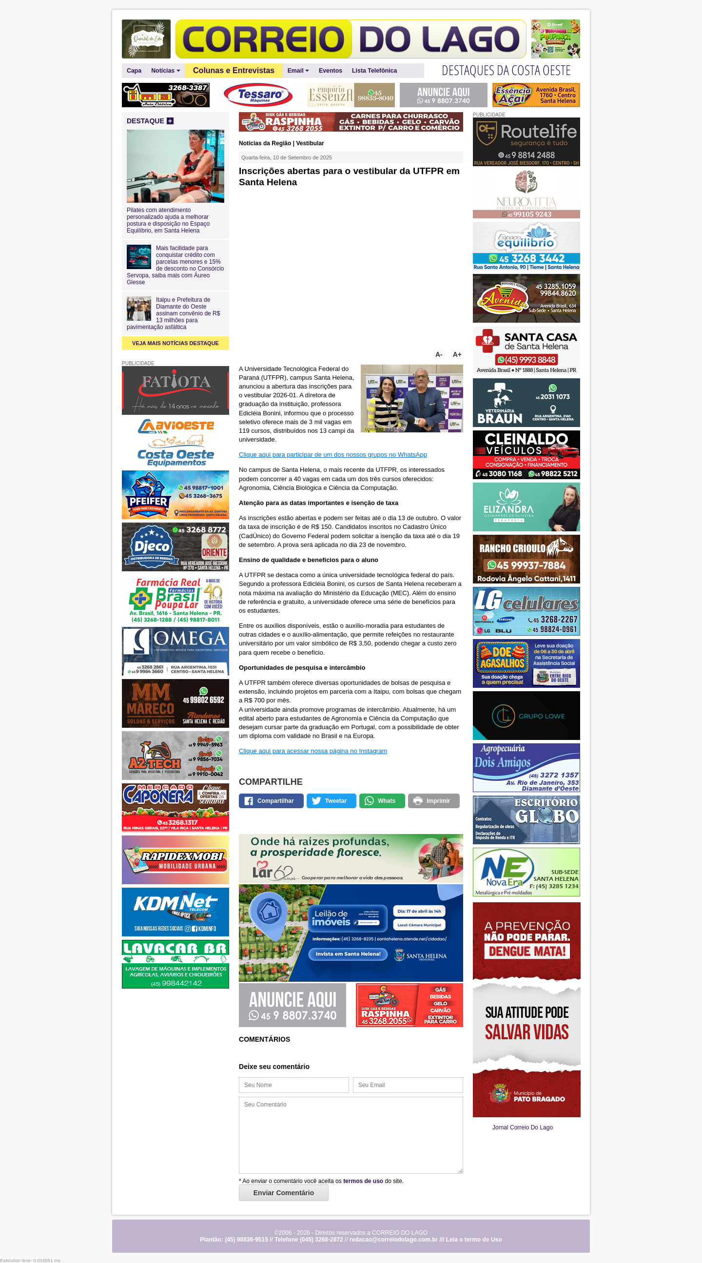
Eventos (330, 70)
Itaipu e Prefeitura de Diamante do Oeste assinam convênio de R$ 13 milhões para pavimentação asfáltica (173, 313)
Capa (134, 70)
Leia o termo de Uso (474, 1239)
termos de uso (363, 1181)
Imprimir (438, 800)
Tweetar (336, 800)
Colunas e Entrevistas (233, 70)
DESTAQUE (150, 121)
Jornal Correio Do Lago (522, 1127)
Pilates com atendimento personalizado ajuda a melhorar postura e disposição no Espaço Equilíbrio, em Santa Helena (175, 217)
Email (298, 71)
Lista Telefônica (374, 70)
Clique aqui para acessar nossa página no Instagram (313, 751)
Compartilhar (275, 800)
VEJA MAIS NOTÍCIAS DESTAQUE (175, 343)
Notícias (165, 71)
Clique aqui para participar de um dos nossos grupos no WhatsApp (333, 454)
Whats (386, 800)
